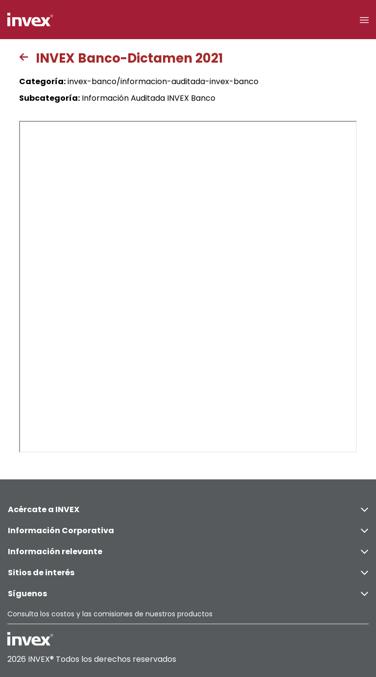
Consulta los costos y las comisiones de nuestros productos (109, 614)
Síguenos (188, 593)
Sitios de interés (188, 572)
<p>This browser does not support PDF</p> (188, 286)
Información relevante (188, 551)
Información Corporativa (188, 530)
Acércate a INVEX (188, 509)
